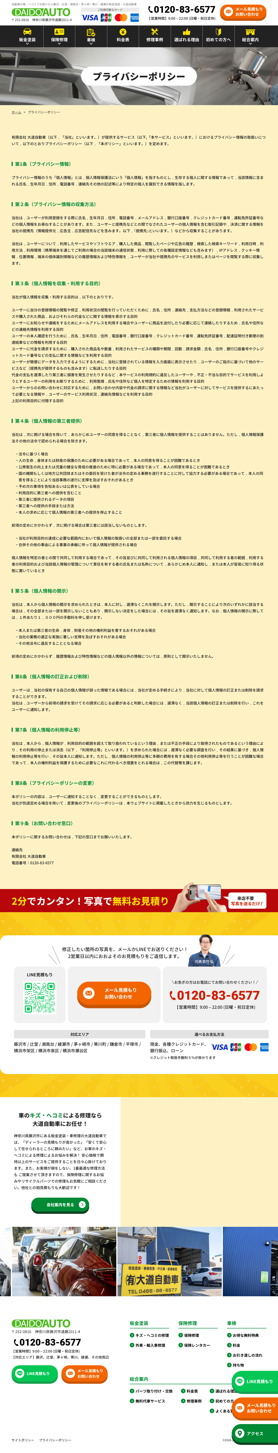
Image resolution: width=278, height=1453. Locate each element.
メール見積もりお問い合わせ (243, 11)
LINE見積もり (32, 1373)
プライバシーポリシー (55, 1440)
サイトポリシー (23, 1440)
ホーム (16, 112)
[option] (183, 1261)
